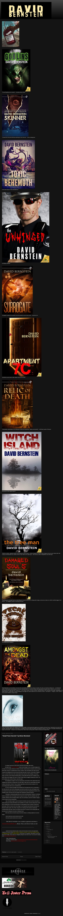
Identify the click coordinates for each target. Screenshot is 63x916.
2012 (47, 840)
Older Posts (38, 856)
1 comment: (20, 852)
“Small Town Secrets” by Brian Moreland (16, 736)
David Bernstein (58, 802)
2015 (47, 826)
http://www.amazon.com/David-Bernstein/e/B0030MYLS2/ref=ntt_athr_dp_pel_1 (48, 802)
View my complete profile (56, 817)
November (49, 829)
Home (21, 856)
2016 (47, 824)
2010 (47, 842)
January (49, 834)
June (48, 833)
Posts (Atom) (23, 859)
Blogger (38, 913)
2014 (47, 828)
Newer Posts (5, 856)
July (48, 831)
